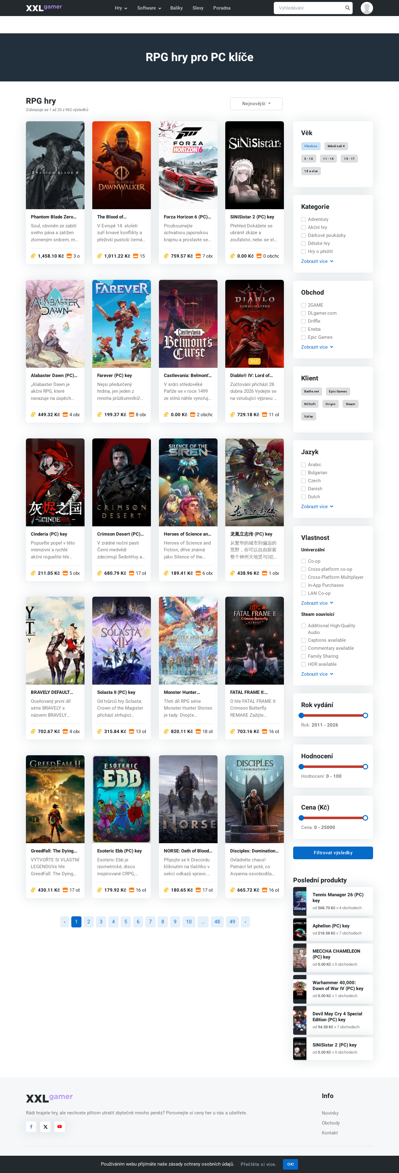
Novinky (330, 1113)
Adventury (318, 219)
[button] (367, 8)
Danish (315, 488)
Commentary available (331, 648)
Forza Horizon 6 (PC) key (186, 217)
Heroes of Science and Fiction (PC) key (187, 534)
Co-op (314, 561)
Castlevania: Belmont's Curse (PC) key (187, 375)
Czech (314, 480)
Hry (121, 8)
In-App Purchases (326, 585)
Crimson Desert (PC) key (118, 534)
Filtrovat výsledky (333, 853)
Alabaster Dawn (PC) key (52, 375)
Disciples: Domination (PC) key (252, 851)
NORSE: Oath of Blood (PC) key (186, 851)
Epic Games (320, 337)
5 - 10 (308, 158)
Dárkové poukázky (327, 235)
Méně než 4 (336, 146)
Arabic (314, 464)
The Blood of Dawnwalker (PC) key (119, 217)
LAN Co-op (319, 593)
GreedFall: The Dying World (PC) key (52, 851)
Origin (331, 403)
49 (232, 922)
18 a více (311, 170)
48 (217, 922)
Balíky (176, 8)
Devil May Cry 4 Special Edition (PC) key (337, 1016)
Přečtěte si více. (259, 1164)
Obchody (331, 1123)
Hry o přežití (320, 251)
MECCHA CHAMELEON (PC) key (336, 954)
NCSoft (309, 403)
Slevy (198, 8)
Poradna (222, 8)
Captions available (327, 640)
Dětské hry (319, 243)
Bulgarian (317, 472)
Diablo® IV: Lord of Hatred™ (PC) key (249, 375)
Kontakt (330, 1133)
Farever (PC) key (114, 375)
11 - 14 (328, 158)
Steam (350, 403)
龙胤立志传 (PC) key (251, 534)
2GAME (315, 305)
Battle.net (311, 391)
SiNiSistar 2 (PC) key (252, 217)
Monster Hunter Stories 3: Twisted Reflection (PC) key (184, 692)
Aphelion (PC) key (331, 925)
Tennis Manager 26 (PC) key (338, 897)
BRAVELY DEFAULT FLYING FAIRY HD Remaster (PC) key (50, 692)
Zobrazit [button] (317, 261)
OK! (290, 1164)
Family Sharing (323, 656)
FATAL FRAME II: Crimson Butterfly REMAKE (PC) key (249, 692)
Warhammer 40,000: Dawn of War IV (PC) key (338, 985)
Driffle (314, 321)
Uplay (308, 416)
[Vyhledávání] (313, 8)
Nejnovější (254, 103)
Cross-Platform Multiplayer (336, 577)
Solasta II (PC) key (116, 692)
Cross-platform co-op (330, 569)
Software (149, 8)
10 (189, 922)
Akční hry (317, 227)
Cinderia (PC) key (49, 534)
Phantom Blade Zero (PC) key (52, 217)
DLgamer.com (322, 313)
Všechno (311, 146)
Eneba (314, 329)
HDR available (322, 664)
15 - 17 (349, 158)
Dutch (314, 496)
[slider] (301, 715)
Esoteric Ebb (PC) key (119, 851)
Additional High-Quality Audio (331, 629)
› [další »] (245, 922)
